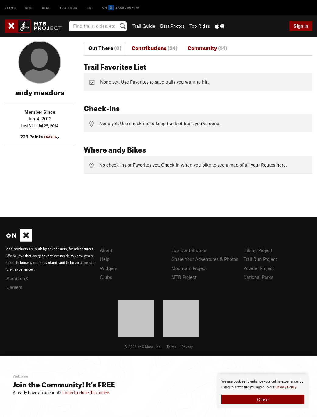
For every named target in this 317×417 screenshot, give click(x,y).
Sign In (301, 26)
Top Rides (199, 26)
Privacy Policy (285, 387)
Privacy (187, 346)
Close (263, 399)
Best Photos (172, 26)
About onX (17, 278)
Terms (171, 346)
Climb (10, 7)
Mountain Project (189, 268)
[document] (262, 391)
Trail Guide (143, 26)
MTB (29, 7)
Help (105, 259)
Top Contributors (188, 250)
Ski (90, 7)
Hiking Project (257, 250)
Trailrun (69, 7)
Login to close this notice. (86, 392)
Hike (46, 7)
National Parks (258, 277)
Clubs (106, 277)
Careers (14, 287)
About (106, 250)
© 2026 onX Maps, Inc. (142, 346)
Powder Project (258, 268)
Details (51, 137)
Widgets (108, 268)
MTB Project (183, 277)
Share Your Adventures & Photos (204, 259)
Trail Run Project (260, 259)
